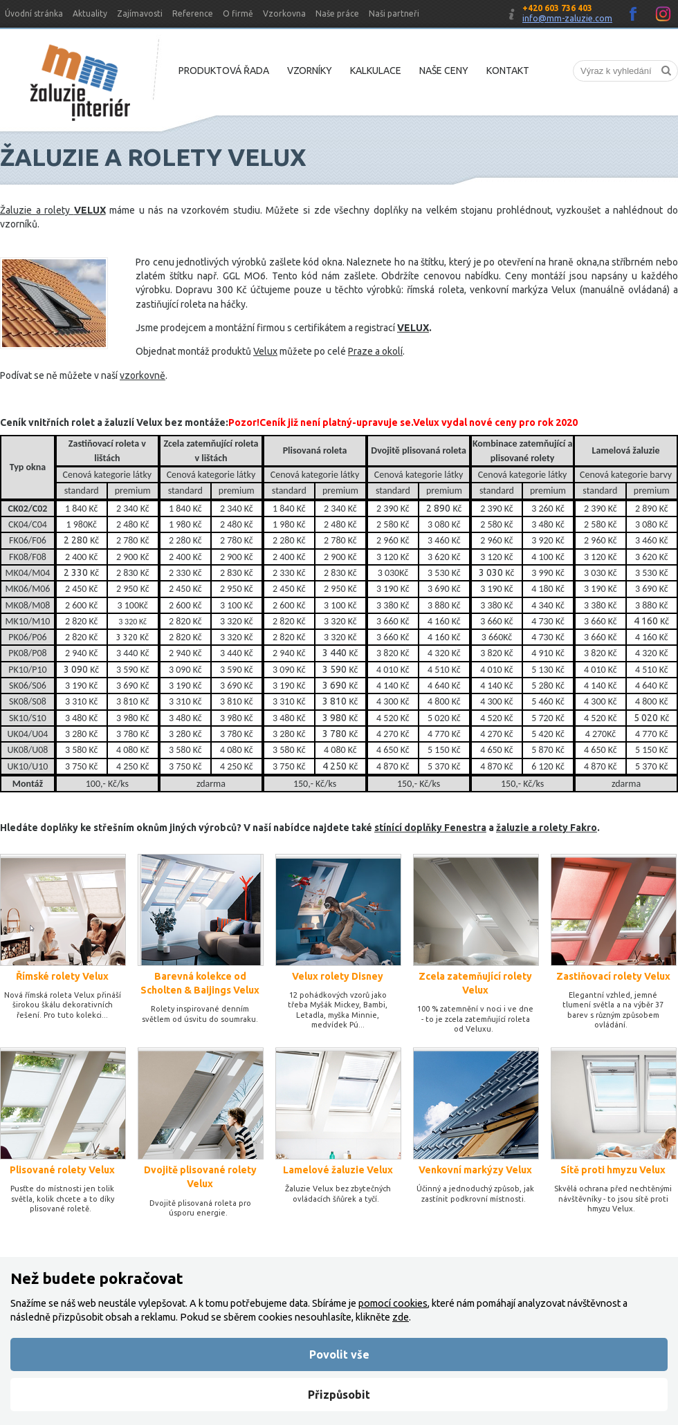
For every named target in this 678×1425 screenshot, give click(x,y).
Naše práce (337, 13)
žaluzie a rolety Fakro (546, 827)
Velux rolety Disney (337, 976)
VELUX (413, 327)
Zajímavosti (140, 13)
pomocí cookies (393, 1303)
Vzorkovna (284, 13)
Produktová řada (223, 70)
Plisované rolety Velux (62, 1169)
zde (400, 1317)
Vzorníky (309, 70)
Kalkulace (375, 70)
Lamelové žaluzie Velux (338, 1169)
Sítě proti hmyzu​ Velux (613, 1169)
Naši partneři (394, 13)
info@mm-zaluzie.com (567, 18)
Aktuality (90, 13)
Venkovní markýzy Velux (475, 1169)
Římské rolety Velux (62, 976)
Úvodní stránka (34, 13)
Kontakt (507, 70)
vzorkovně (142, 375)
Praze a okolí (375, 351)
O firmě (238, 13)
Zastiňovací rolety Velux (613, 976)
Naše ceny (443, 70)
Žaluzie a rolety (37, 210)
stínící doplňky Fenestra (430, 827)
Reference (192, 13)
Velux (265, 351)
